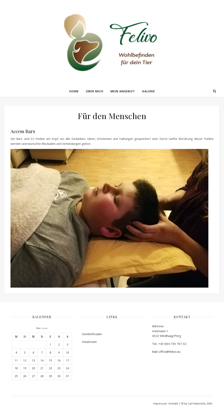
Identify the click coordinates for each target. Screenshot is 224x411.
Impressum (160, 403)
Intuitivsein (89, 342)
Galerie (148, 91)
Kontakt (173, 403)
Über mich (94, 91)
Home (74, 91)
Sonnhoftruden (92, 334)
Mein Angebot (122, 91)
